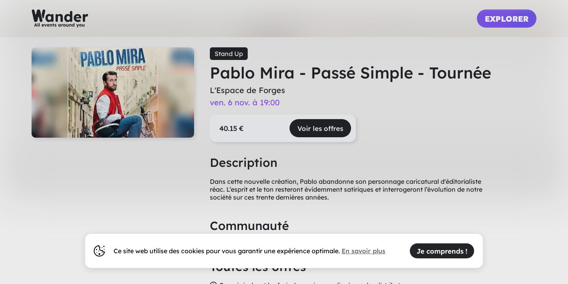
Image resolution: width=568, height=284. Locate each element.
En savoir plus (363, 251)
